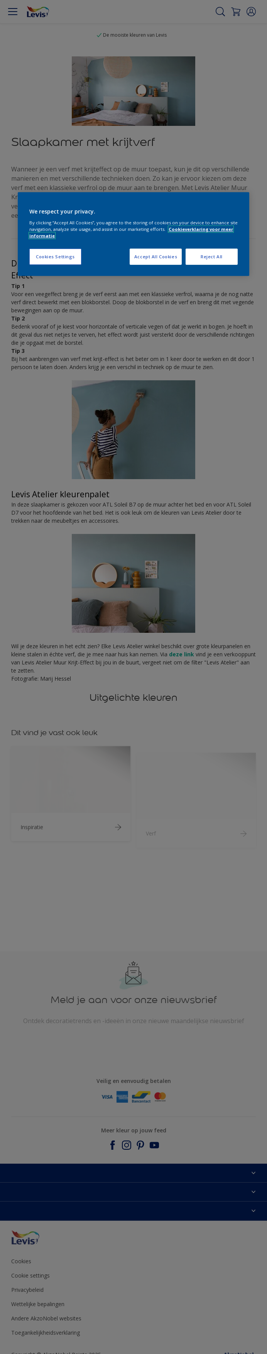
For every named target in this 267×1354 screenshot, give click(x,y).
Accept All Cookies (155, 256)
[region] (133, 234)
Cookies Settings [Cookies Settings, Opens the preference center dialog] (55, 256)
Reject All (212, 256)
